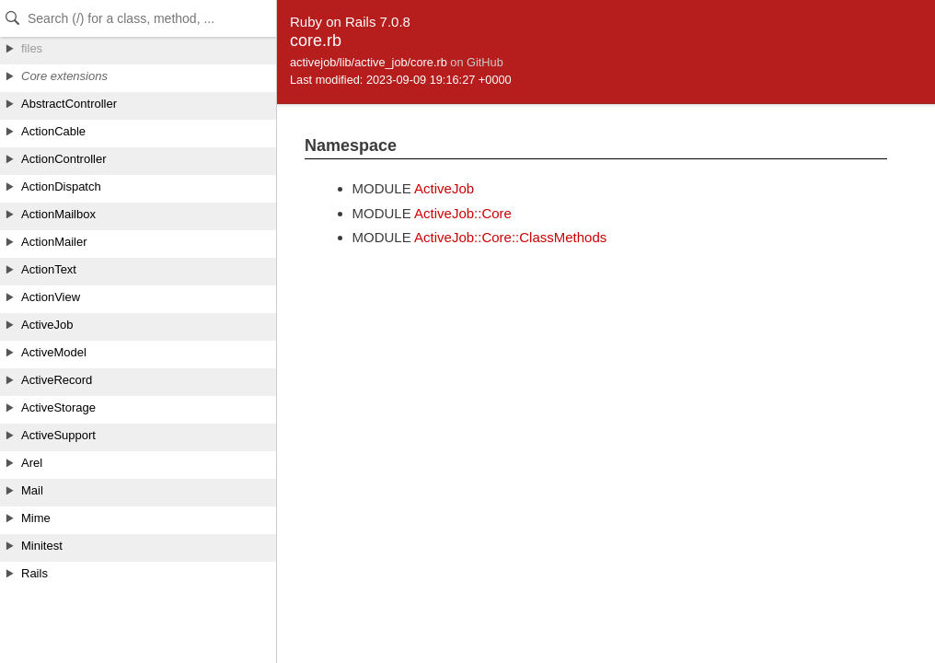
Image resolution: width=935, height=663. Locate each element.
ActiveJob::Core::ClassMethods (510, 237)
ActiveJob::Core (463, 213)
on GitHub (476, 62)
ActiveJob (444, 188)
